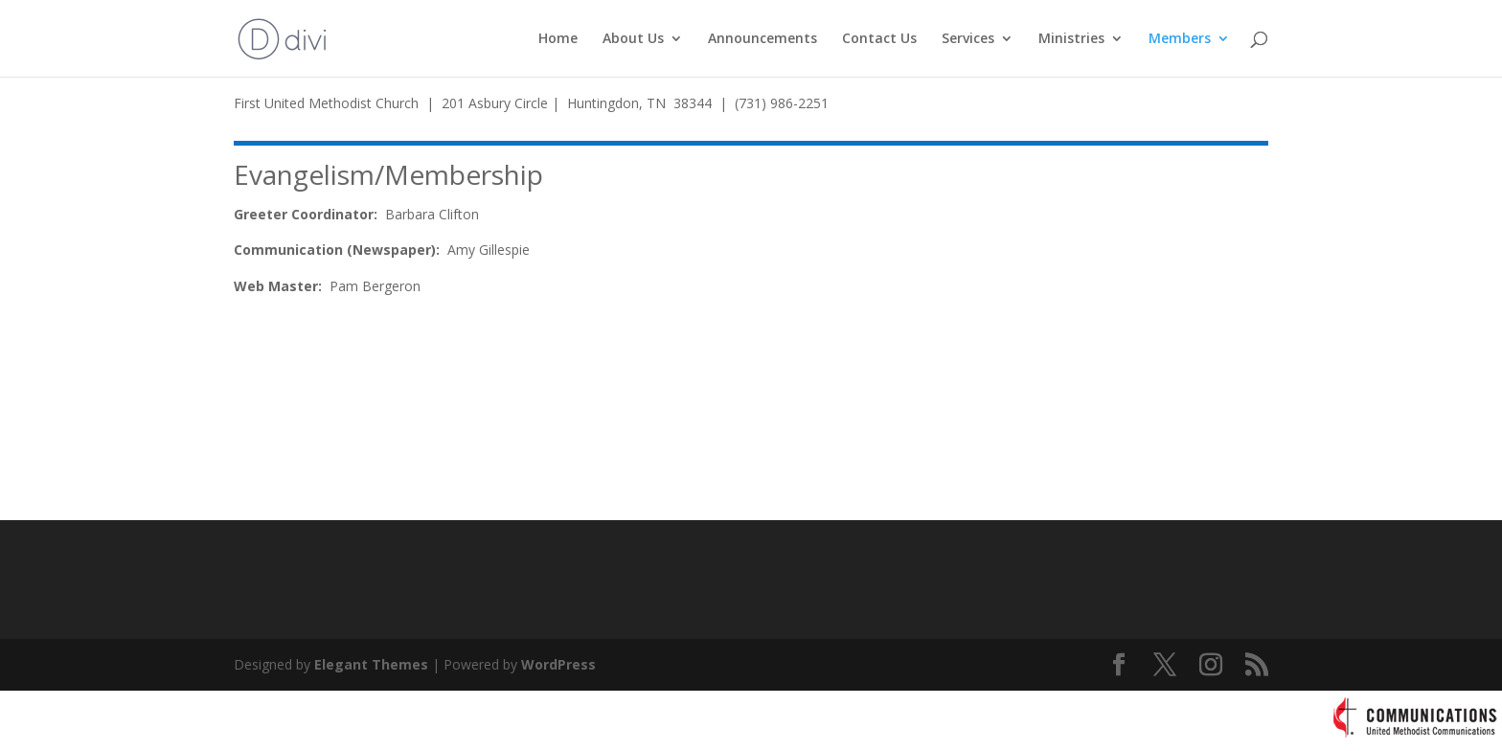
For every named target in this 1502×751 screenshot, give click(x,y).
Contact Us (879, 39)
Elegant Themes (371, 664)
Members (1180, 39)
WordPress (558, 664)
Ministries (1071, 39)
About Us (633, 39)
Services (968, 39)
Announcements (762, 39)
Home (558, 39)
